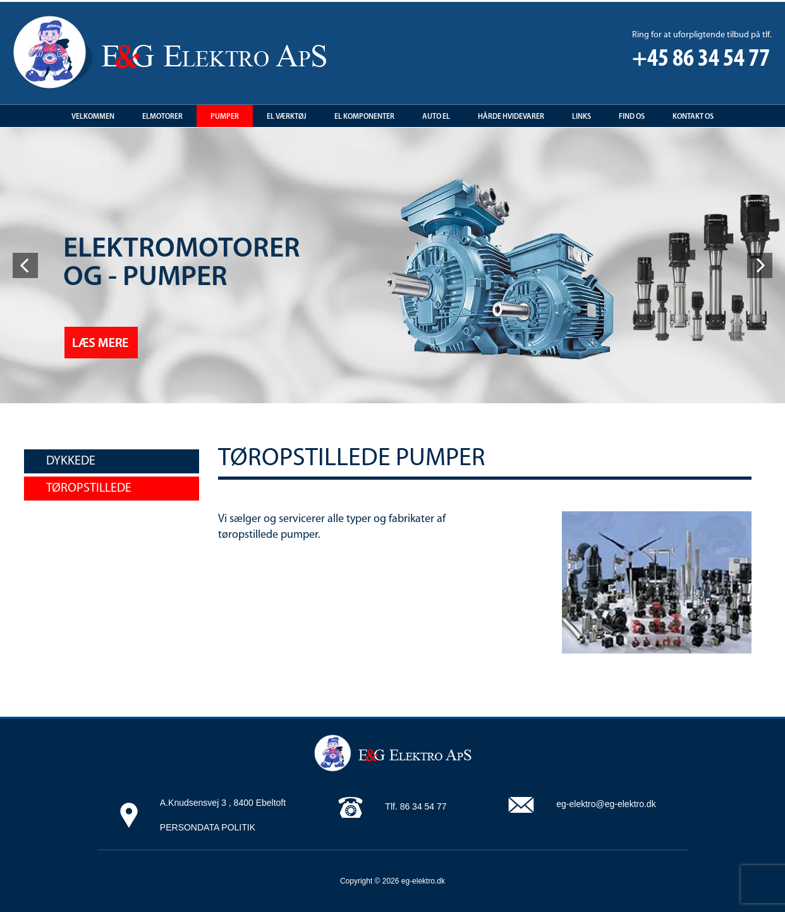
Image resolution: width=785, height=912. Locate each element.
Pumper (224, 117)
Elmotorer (162, 117)
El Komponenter (364, 117)
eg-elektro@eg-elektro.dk (605, 804)
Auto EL (436, 117)
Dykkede (70, 461)
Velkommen (92, 117)
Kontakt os (693, 117)
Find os (632, 117)
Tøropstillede (88, 488)
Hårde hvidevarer (511, 117)
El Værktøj (287, 117)
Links (581, 117)
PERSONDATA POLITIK (207, 827)
